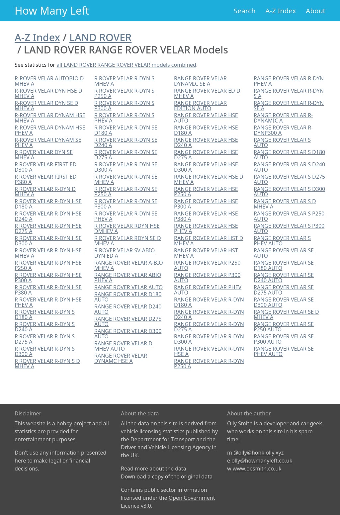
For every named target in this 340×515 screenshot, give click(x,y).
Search (245, 10)
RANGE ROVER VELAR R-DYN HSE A (209, 351)
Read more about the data (153, 468)
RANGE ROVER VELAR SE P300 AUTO (284, 339)
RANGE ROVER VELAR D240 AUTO (127, 309)
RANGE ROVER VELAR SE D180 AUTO (284, 265)
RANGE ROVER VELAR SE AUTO (284, 253)
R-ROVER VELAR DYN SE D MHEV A (46, 105)
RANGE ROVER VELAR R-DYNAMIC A (283, 118)
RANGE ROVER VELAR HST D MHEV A (208, 240)
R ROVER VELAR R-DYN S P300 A (124, 105)
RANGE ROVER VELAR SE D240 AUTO (284, 277)
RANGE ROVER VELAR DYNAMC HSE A (120, 358)
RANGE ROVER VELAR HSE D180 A (206, 130)
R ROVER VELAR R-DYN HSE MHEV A (48, 253)
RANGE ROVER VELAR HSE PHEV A (206, 228)
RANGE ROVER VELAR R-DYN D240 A (209, 314)
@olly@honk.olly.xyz (258, 452)
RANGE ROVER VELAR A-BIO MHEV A (128, 265)
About (315, 10)
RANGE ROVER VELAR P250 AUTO (207, 265)
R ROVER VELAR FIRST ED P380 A (45, 179)
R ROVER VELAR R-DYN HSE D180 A (48, 204)
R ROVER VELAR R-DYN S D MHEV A (47, 363)
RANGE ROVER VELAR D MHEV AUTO (123, 346)
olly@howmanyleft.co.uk (261, 460)
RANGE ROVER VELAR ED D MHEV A (207, 93)
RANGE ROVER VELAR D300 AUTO (127, 333)
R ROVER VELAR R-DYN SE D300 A (125, 167)
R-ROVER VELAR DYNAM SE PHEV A (48, 142)
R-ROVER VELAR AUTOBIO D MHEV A (49, 81)
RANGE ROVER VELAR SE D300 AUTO (284, 302)
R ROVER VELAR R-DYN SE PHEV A (125, 216)
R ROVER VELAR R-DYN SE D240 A (125, 142)
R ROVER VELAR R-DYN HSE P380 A (48, 290)
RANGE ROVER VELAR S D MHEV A (285, 204)
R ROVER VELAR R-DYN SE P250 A (125, 191)
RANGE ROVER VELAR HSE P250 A (206, 191)
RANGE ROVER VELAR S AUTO (282, 142)
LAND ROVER (100, 37)
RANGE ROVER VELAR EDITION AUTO (200, 105)
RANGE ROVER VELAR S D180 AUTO (289, 154)
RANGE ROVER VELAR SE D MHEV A (286, 314)
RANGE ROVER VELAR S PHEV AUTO (282, 240)
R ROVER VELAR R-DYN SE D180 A (125, 130)
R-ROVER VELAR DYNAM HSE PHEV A (50, 130)
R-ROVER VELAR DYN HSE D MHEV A (48, 93)
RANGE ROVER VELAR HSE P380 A (206, 216)
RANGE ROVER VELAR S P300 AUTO (289, 228)
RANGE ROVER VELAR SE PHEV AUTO (284, 351)
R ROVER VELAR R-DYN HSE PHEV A (48, 302)
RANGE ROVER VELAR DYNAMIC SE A (200, 81)
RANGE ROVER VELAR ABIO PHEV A (127, 277)
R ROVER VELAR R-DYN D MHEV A (45, 191)
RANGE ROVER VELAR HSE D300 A (206, 167)
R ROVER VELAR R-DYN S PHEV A (124, 118)
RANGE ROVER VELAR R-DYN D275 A (209, 326)
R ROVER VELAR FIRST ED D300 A (45, 167)
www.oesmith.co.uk (257, 468)
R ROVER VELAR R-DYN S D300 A (45, 351)
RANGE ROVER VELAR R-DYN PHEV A (289, 81)
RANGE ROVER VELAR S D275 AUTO (289, 179)
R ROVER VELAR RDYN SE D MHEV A (127, 240)
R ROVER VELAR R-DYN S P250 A (124, 93)
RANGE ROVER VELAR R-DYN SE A (289, 105)
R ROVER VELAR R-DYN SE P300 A (125, 204)
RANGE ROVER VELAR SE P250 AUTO (284, 326)
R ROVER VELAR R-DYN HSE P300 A (48, 277)
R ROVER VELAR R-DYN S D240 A (45, 326)
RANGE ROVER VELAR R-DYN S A (289, 93)
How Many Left (52, 10)
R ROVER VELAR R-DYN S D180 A (45, 314)
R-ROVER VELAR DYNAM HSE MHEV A (50, 118)
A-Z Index (280, 10)
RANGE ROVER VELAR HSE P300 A (206, 204)
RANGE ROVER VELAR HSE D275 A (206, 154)
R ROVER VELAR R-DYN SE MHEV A (125, 179)
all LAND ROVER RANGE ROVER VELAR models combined (126, 64)
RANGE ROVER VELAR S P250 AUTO (289, 216)
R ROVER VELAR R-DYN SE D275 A (125, 154)
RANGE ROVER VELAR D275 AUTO (127, 321)
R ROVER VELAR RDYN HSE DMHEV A (127, 228)
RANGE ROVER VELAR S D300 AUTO (289, 191)
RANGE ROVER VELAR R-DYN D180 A (209, 302)
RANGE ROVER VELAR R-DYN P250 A (209, 363)
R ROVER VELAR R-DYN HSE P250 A (48, 265)
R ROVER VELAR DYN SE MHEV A (44, 154)
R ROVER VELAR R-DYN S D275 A (45, 339)
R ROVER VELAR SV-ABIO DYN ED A (124, 253)
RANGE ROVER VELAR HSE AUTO (206, 118)
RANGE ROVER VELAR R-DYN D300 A (209, 339)
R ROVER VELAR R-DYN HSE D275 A (48, 228)
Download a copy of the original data (166, 476)
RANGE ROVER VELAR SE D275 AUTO (284, 290)
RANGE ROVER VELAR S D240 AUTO (289, 167)
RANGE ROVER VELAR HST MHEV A (206, 253)
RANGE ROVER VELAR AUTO (128, 287)
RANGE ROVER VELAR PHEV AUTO (207, 290)
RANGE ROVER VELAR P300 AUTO (207, 277)
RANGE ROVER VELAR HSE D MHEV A (208, 179)
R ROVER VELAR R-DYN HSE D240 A (48, 216)
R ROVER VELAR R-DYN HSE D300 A (48, 240)
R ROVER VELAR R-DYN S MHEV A (124, 81)
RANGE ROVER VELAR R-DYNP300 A (283, 130)
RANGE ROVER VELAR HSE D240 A (206, 142)
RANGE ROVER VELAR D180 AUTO (127, 297)
